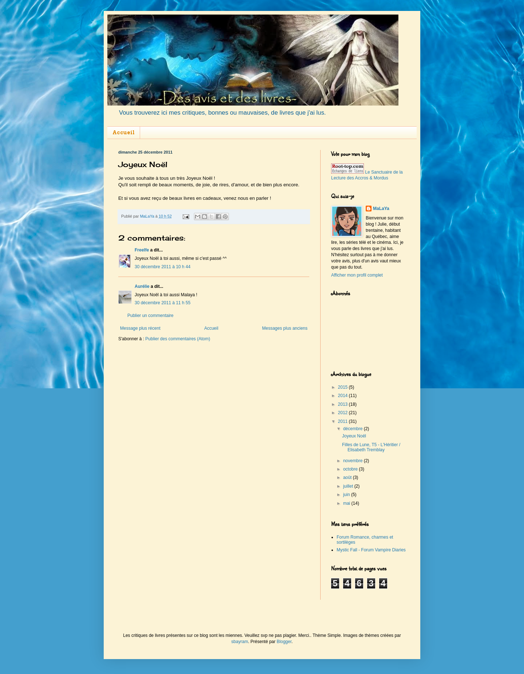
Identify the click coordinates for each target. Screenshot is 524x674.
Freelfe (142, 250)
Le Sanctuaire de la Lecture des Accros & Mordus (367, 175)
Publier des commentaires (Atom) (177, 338)
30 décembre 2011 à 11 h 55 (162, 302)
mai (347, 503)
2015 (343, 387)
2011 (343, 421)
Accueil (123, 132)
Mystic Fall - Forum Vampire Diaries (371, 549)
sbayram (239, 641)
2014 (343, 395)
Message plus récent (140, 328)
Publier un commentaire (150, 315)
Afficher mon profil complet (357, 275)
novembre (353, 460)
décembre (353, 428)
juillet (348, 486)
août (348, 477)
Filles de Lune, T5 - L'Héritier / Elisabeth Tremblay (371, 447)
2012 (343, 412)
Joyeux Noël (354, 436)
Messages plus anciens (284, 328)
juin (347, 494)
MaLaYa (381, 208)
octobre (351, 469)
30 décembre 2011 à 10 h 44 (162, 266)
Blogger (284, 641)
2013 (343, 404)
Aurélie (142, 286)
